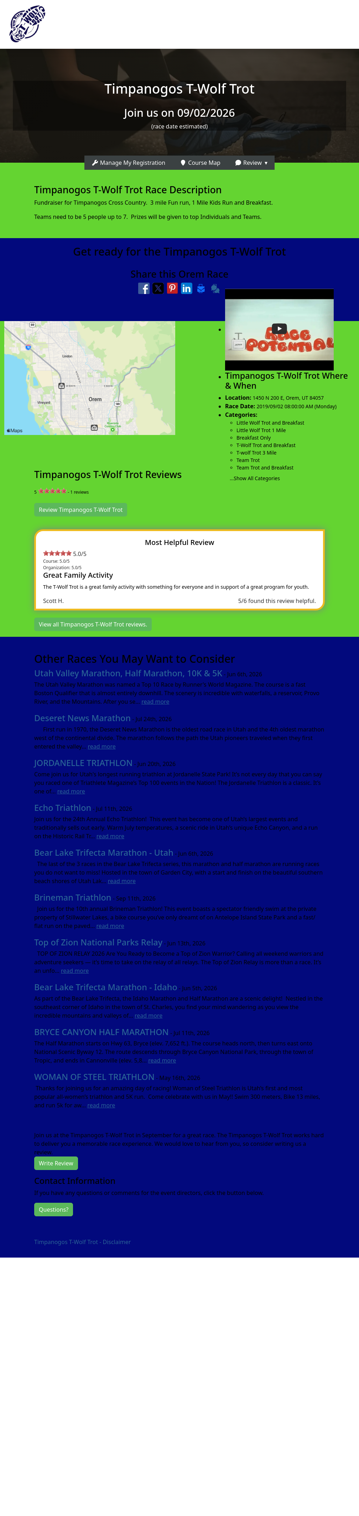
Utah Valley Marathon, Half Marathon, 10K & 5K (128, 673)
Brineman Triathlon (72, 897)
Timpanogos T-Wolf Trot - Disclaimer (82, 1242)
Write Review (56, 1163)
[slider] (52, 491)
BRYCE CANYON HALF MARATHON (101, 1032)
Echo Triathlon (62, 807)
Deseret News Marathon (82, 718)
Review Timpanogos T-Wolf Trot (81, 510)
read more (155, 701)
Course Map (200, 163)
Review (248, 163)
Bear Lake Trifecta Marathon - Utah (103, 852)
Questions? (53, 1209)
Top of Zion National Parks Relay (98, 942)
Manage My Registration (129, 163)
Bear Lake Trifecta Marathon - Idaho (105, 987)
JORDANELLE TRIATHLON (83, 763)
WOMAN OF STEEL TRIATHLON (94, 1076)
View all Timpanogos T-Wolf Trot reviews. (93, 624)
